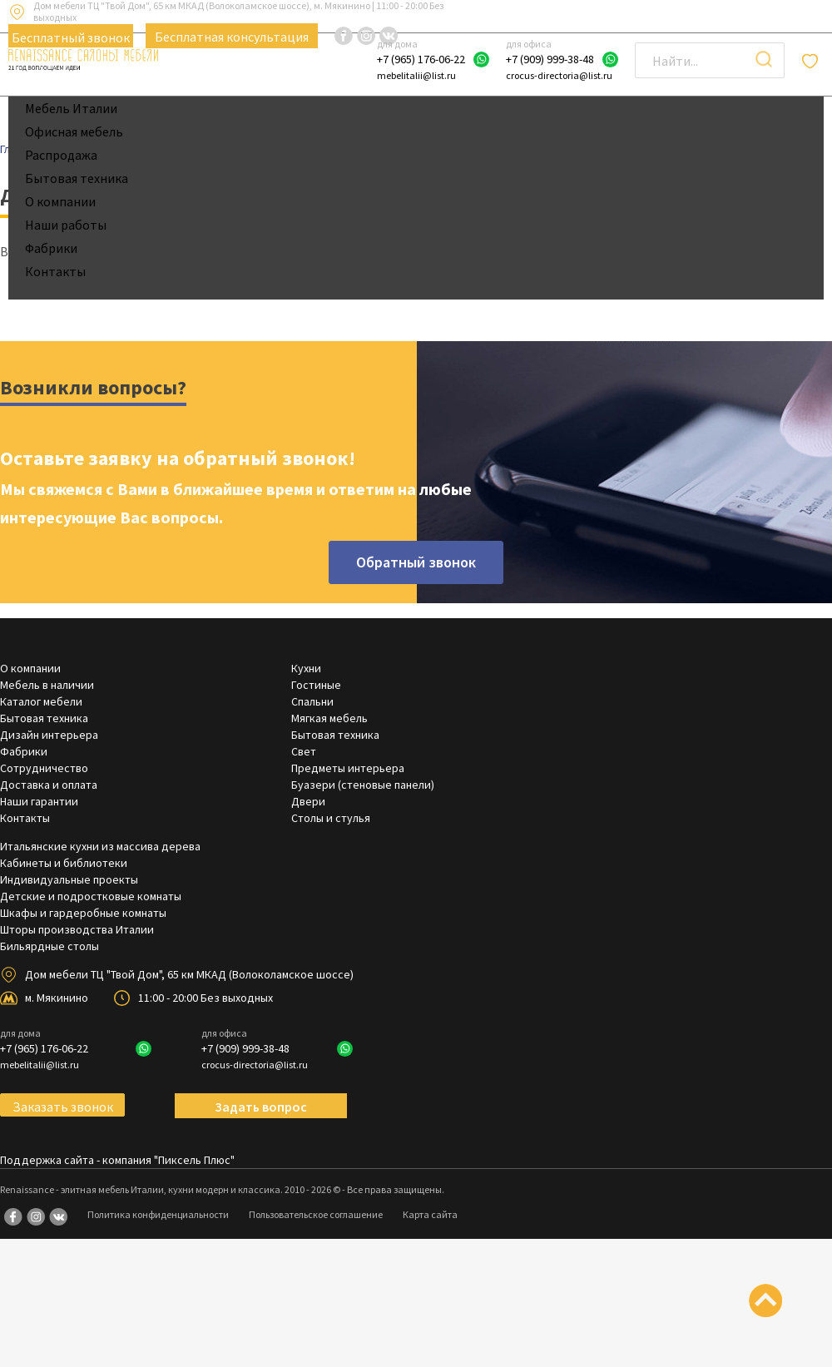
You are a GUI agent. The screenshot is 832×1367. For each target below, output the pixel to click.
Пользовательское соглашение (316, 1214)
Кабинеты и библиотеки (63, 862)
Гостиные (316, 684)
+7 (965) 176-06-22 (421, 59)
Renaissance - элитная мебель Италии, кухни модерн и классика (140, 1189)
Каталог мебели (41, 701)
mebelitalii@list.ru (416, 75)
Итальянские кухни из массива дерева (100, 846)
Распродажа (61, 154)
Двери (308, 801)
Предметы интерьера (347, 767)
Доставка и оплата (48, 784)
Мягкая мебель (329, 718)
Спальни (312, 701)
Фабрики (51, 248)
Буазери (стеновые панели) (362, 784)
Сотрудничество (44, 767)
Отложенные (812, 60)
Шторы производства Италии (77, 929)
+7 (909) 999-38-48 (550, 59)
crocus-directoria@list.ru (559, 75)
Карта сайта (430, 1214)
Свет (303, 751)
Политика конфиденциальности (158, 1214)
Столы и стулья (330, 817)
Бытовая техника (76, 178)
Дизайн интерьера (49, 734)
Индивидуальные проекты (69, 879)
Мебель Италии (71, 108)
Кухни (306, 668)
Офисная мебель (74, 131)
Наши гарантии (39, 801)
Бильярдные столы (49, 946)
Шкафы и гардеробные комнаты (83, 912)
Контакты (55, 271)
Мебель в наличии (47, 684)
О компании (60, 201)
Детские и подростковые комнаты (90, 896)
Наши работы (65, 224)
